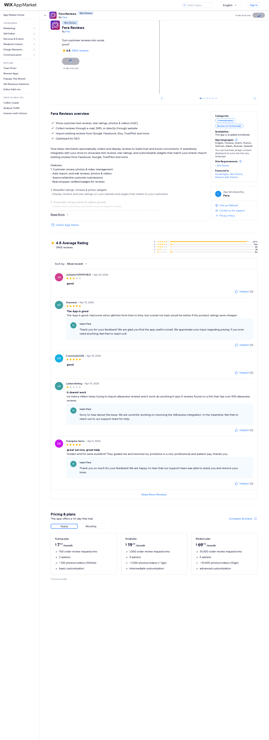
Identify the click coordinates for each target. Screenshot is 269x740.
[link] (19, 15)
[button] (236, 139)
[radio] (64, 526)
